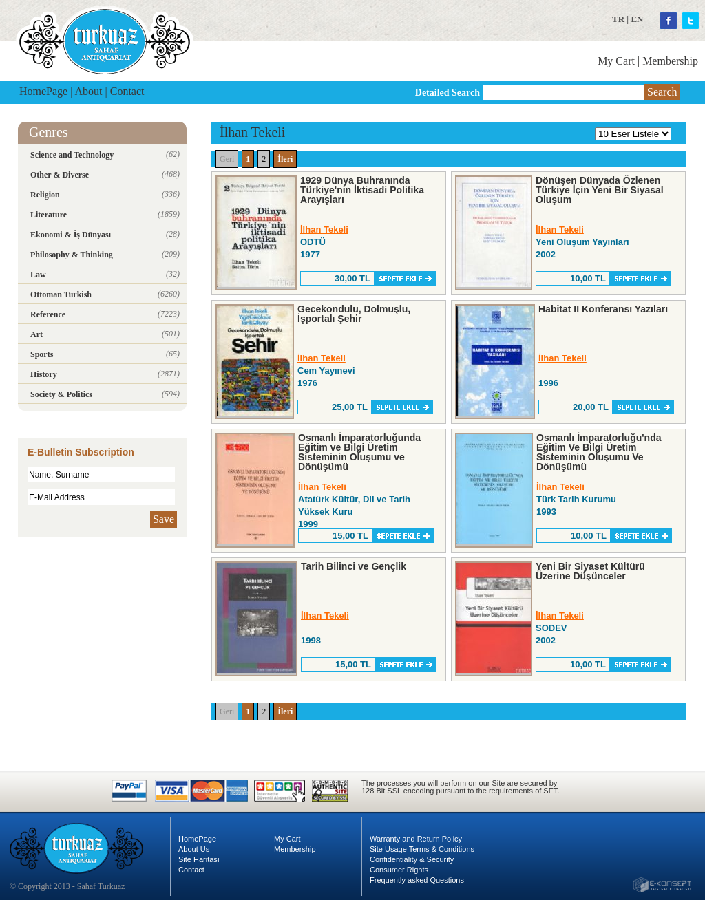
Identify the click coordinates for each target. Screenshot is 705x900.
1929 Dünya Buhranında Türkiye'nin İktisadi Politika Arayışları (362, 190)
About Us (193, 849)
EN (637, 19)
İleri (285, 159)
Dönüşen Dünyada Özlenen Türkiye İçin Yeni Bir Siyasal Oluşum (600, 190)
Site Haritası (199, 859)
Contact (127, 91)
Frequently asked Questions (417, 880)
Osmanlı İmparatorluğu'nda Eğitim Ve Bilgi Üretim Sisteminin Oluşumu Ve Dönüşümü (598, 452)
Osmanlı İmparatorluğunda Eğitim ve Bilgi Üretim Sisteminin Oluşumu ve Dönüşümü (359, 452)
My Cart (616, 61)
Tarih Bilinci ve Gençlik (353, 566)
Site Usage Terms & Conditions (422, 849)
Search (662, 92)
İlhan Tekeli (324, 229)
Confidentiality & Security (412, 859)
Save (163, 519)
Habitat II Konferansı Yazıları (603, 308)
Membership (670, 61)
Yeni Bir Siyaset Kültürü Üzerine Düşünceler (590, 571)
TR (618, 19)
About (89, 91)
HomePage (43, 91)
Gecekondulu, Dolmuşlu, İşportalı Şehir (353, 313)
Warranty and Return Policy (416, 839)
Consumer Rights (399, 870)
